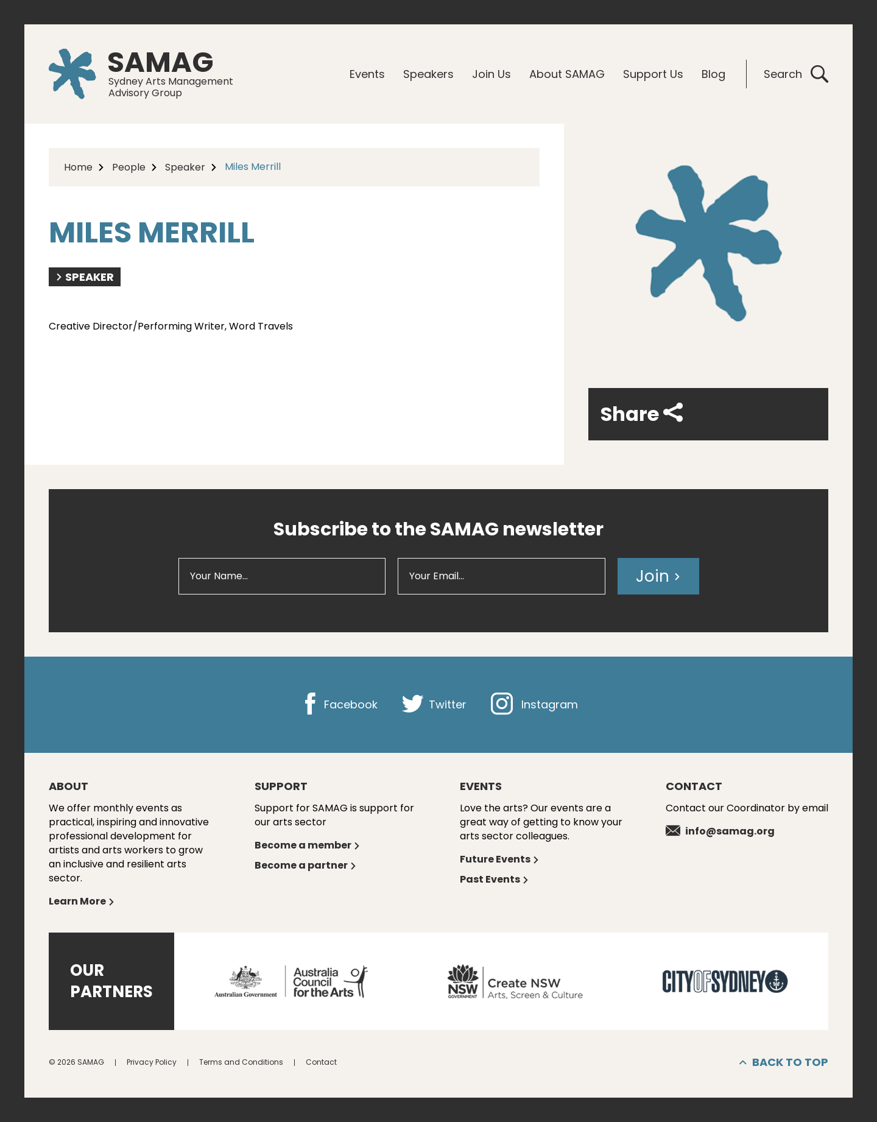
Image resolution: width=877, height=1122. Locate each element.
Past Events (494, 879)
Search (796, 74)
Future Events (500, 859)
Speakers (428, 74)
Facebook (338, 704)
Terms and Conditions (241, 1062)
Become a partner (306, 865)
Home (78, 167)
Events (367, 74)
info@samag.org (720, 831)
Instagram (534, 704)
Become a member (308, 845)
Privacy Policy (152, 1062)
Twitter (434, 704)
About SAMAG (567, 74)
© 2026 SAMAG (76, 1062)
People (129, 167)
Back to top (783, 1062)
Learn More (82, 901)
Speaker (185, 167)
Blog (713, 74)
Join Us (491, 74)
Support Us (653, 74)
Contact (321, 1062)
